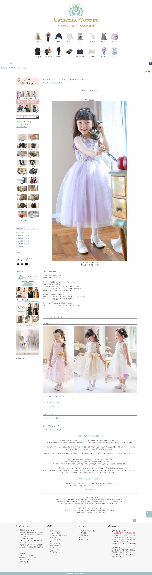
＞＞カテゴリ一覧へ (22, 220)
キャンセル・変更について (58, 535)
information (112, 526)
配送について (54, 537)
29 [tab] (108, 394)
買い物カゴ (84, 535)
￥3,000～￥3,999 (23, 238)
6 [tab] (76, 394)
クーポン (83, 537)
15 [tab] (89, 394)
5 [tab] (74, 394)
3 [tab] (72, 394)
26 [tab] (104, 394)
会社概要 (22, 553)
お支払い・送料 (55, 533)
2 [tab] (70, 394)
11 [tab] (83, 394)
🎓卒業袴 (4, 68)
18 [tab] (93, 394)
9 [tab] (80, 394)
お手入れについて (55, 545)
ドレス (72, 79)
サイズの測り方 (55, 543)
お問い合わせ (23, 562)
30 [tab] (110, 394)
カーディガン (23, 68)
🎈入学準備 (12, 68)
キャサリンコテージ (49, 79)
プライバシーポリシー (26, 559)
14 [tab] (87, 394)
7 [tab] (77, 394)
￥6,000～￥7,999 (23, 244)
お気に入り (84, 539)
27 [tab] (106, 394)
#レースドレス (21, 126)
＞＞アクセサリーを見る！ (51, 418)
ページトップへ (134, 520)
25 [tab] (103, 394)
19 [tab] (94, 394)
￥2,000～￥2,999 (23, 235)
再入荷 (19, 122)
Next (134, 361)
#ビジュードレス (22, 124)
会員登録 (83, 533)
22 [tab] (99, 394)
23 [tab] (100, 394)
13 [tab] (86, 394)
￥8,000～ (21, 247)
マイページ (80, 526)
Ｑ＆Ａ (52, 548)
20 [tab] (96, 394)
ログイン (83, 531)
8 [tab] (79, 394)
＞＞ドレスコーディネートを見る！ (54, 397)
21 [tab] (97, 394)
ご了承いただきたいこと (58, 539)
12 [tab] (84, 394)
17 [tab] (91, 394)
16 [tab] (90, 394)
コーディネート (63, 79)
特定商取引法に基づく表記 (27, 557)
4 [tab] (73, 394)
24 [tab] (101, 394)
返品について (54, 550)
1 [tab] (69, 394)
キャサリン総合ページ (26, 555)
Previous (45, 361)
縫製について (54, 541)
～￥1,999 (21, 232)
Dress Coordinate (50, 323)
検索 (150, 63)
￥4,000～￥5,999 (23, 241)
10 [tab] (82, 394)
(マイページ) (91, 531)
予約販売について (55, 552)
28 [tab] (107, 394)
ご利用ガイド (51, 526)
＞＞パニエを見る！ (49, 406)
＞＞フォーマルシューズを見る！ (53, 430)
